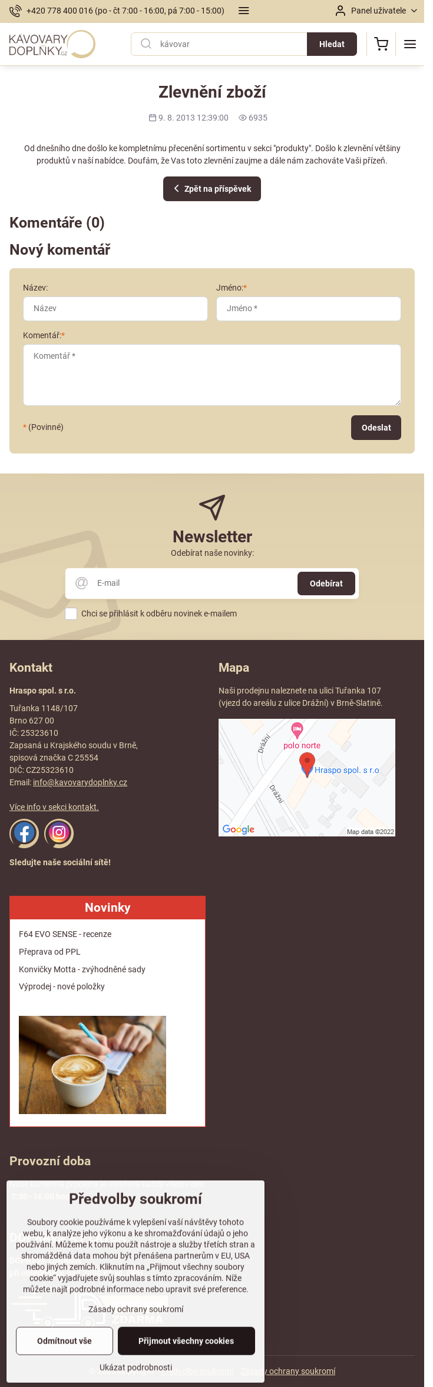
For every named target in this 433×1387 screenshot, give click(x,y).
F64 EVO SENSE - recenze (65, 934)
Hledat (332, 44)
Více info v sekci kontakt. (54, 807)
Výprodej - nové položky (62, 986)
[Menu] (410, 44)
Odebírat (326, 583)
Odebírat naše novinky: (212, 553)
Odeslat (376, 427)
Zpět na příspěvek (210, 188)
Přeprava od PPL (50, 951)
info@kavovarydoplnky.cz (80, 782)
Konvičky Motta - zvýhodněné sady (82, 969)
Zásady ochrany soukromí (287, 1371)
